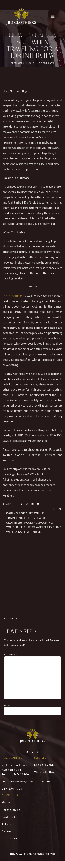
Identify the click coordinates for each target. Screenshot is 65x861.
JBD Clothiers (13, 322)
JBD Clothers (21, 853)
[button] (52, 16)
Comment (10, 708)
